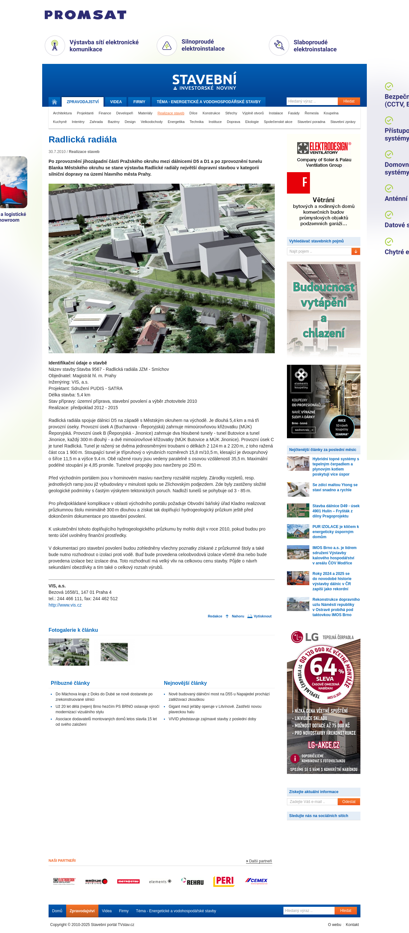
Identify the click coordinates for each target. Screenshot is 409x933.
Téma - (209, 102)
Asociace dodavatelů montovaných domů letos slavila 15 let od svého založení (106, 722)
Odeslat (348, 801)
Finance (105, 113)
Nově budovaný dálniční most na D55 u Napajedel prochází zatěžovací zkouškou (219, 697)
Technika (197, 122)
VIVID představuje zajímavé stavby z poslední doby (212, 719)
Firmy (139, 102)
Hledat (349, 101)
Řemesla (312, 113)
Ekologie (252, 122)
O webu (334, 924)
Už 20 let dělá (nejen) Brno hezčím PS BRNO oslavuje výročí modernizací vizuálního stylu (107, 709)
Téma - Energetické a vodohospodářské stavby (176, 911)
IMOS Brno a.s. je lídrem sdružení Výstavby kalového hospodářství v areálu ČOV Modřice (335, 555)
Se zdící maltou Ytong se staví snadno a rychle (335, 487)
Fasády (294, 113)
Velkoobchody (152, 122)
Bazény (114, 122)
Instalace (276, 113)
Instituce (215, 122)
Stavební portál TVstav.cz (113, 924)
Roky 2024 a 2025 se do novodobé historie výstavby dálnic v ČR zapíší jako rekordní (332, 581)
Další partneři (260, 861)
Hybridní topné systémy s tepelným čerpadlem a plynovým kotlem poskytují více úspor (336, 467)
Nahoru (238, 616)
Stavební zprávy (343, 122)
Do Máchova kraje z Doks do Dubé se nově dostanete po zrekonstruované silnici (104, 697)
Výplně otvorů (253, 113)
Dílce (193, 113)
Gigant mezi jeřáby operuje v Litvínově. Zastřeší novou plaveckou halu (215, 709)
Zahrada (96, 122)
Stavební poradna (311, 122)
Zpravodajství (82, 911)
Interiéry (78, 122)
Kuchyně (60, 122)
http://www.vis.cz (65, 605)
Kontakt (352, 924)
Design (130, 122)
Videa (116, 102)
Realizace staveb (171, 113)
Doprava (233, 122)
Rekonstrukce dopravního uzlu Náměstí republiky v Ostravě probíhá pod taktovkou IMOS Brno (336, 607)
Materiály (145, 113)
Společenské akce (278, 122)
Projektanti (85, 113)
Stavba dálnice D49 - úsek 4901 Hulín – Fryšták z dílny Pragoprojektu (336, 511)
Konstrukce (211, 113)
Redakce (215, 616)
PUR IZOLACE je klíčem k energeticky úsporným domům (336, 531)
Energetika (176, 122)
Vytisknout (263, 616)
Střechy (231, 113)
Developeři (124, 113)
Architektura (62, 113)
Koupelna (331, 113)
